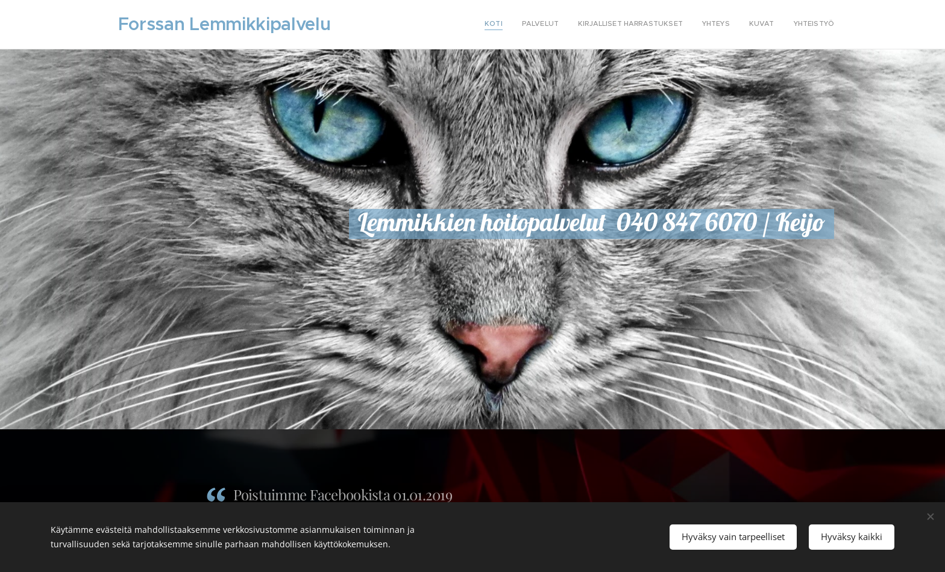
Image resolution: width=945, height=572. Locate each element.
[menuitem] (741, 25)
